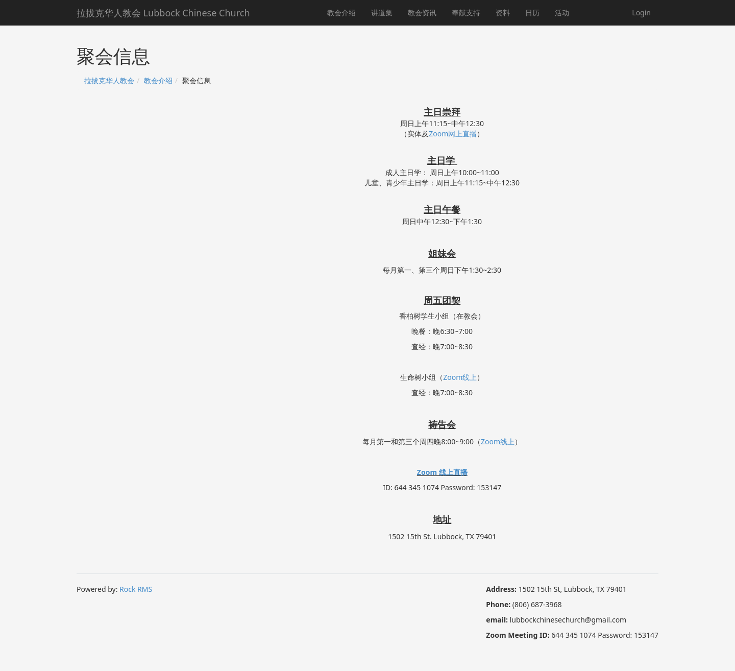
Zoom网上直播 (453, 133)
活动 (562, 12)
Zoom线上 (460, 377)
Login (641, 12)
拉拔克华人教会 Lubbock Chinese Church (163, 13)
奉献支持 (466, 12)
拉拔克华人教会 (109, 80)
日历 (532, 12)
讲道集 (382, 12)
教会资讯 (422, 12)
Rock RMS (135, 589)
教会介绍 (341, 12)
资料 (503, 12)
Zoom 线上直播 (442, 472)
